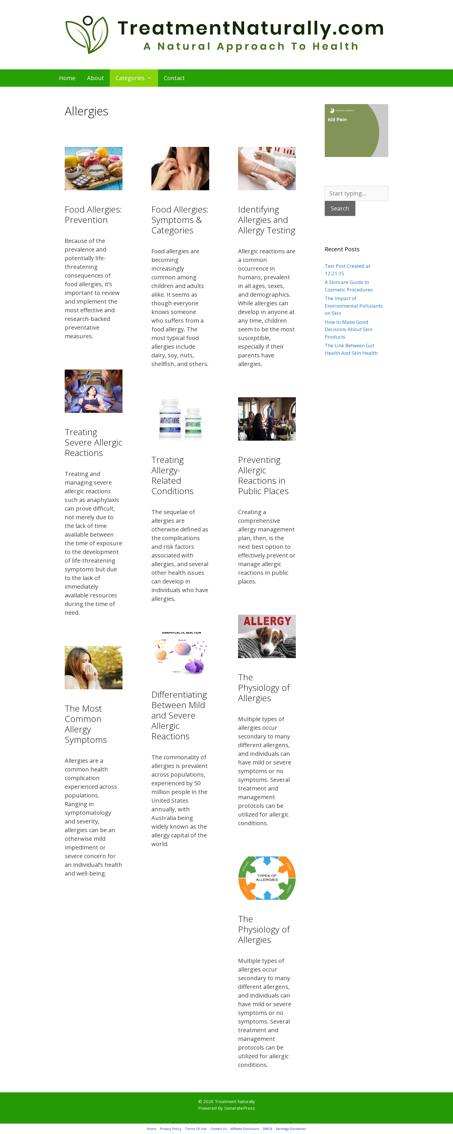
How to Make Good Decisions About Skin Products (348, 329)
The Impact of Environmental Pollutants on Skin (354, 305)
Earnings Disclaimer (291, 1128)
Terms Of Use (196, 1128)
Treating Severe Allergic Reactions (93, 442)
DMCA (267, 1128)
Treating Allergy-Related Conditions (172, 475)
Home (67, 78)
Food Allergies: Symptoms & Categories (180, 219)
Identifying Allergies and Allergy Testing (266, 219)
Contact (174, 78)
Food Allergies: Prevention (93, 214)
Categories (137, 78)
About (95, 78)
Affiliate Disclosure (245, 1128)
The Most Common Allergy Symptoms (86, 723)
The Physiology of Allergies (264, 687)
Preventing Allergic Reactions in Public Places (263, 475)
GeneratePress (239, 1108)
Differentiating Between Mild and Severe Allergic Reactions (179, 715)
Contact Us (218, 1128)
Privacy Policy (170, 1128)
